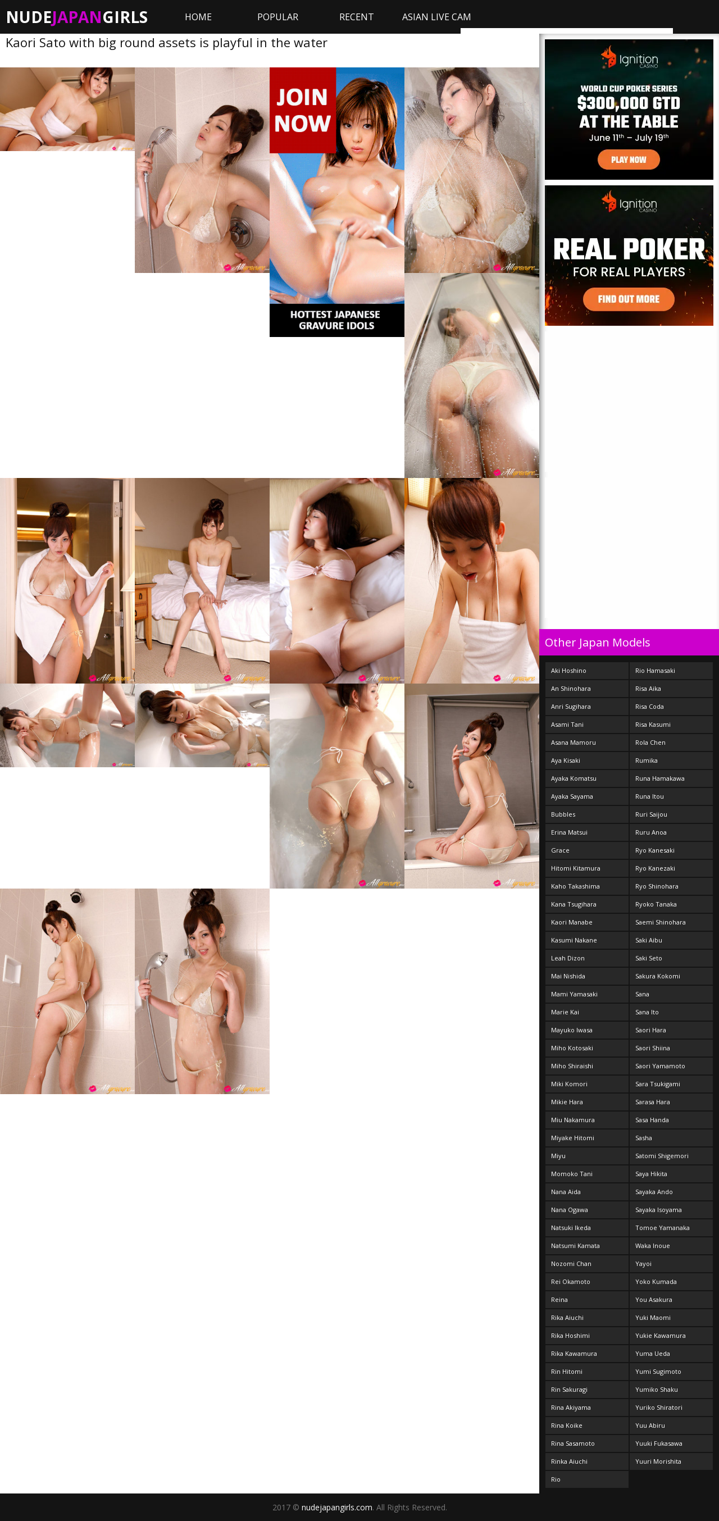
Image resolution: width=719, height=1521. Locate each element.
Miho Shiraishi (572, 1066)
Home (198, 17)
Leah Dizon (568, 958)
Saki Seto (648, 958)
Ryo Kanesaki (655, 850)
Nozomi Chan (571, 1263)
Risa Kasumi (653, 724)
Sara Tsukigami (657, 1084)
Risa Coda (649, 706)
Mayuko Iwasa (572, 1030)
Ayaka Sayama (572, 796)
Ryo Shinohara (657, 886)
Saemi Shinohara (660, 922)
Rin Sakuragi (569, 1389)
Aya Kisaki (565, 760)
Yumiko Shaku (656, 1389)
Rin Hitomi (567, 1371)
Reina (559, 1299)
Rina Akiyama (571, 1407)
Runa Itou (649, 796)
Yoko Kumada (656, 1281)
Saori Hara (650, 1030)
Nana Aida (566, 1191)
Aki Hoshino (568, 670)
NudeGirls (77, 17)
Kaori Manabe (572, 922)
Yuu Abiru (650, 1425)
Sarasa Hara (652, 1102)
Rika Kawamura (574, 1353)
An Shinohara (571, 688)
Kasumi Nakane (574, 940)
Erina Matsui (569, 832)
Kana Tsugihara (574, 904)
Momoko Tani (572, 1173)
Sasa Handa (652, 1119)
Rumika (646, 760)
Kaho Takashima (575, 886)
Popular (277, 17)
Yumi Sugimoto (658, 1371)
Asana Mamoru (573, 742)
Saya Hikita (651, 1173)
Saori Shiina (652, 1048)
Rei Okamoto (570, 1281)
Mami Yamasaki (574, 994)
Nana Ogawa (569, 1209)
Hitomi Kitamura (575, 868)
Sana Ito (647, 1012)
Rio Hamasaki (655, 670)
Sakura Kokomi (657, 976)
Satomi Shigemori (662, 1155)
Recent (356, 17)
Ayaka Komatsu (574, 778)
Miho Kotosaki (572, 1048)
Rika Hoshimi (570, 1335)
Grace (560, 850)
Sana (642, 994)
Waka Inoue (652, 1245)
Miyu (558, 1155)
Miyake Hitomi (572, 1137)
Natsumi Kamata (575, 1245)
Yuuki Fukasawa (658, 1443)
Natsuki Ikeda (571, 1227)
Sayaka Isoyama (658, 1209)
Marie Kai (565, 1012)
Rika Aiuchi (567, 1317)
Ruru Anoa (651, 832)
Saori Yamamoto (660, 1066)
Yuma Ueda (652, 1353)
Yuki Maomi (653, 1317)
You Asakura (653, 1299)
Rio (556, 1479)
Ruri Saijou (651, 814)
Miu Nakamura (573, 1119)
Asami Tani (567, 724)
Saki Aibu (648, 940)
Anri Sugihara (571, 706)
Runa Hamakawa (660, 778)
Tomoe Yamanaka (662, 1227)
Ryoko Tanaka (656, 904)
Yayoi (643, 1263)
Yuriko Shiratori (658, 1407)
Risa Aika (648, 688)
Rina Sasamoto (573, 1443)
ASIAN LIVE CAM (436, 17)
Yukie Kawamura (660, 1335)
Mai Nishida (568, 976)
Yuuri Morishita (658, 1461)
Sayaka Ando (654, 1191)
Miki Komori (569, 1084)
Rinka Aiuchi (569, 1461)
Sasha (643, 1137)
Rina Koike (567, 1425)
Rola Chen (650, 742)
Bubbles (563, 814)
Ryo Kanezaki (655, 868)
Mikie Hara (567, 1102)
